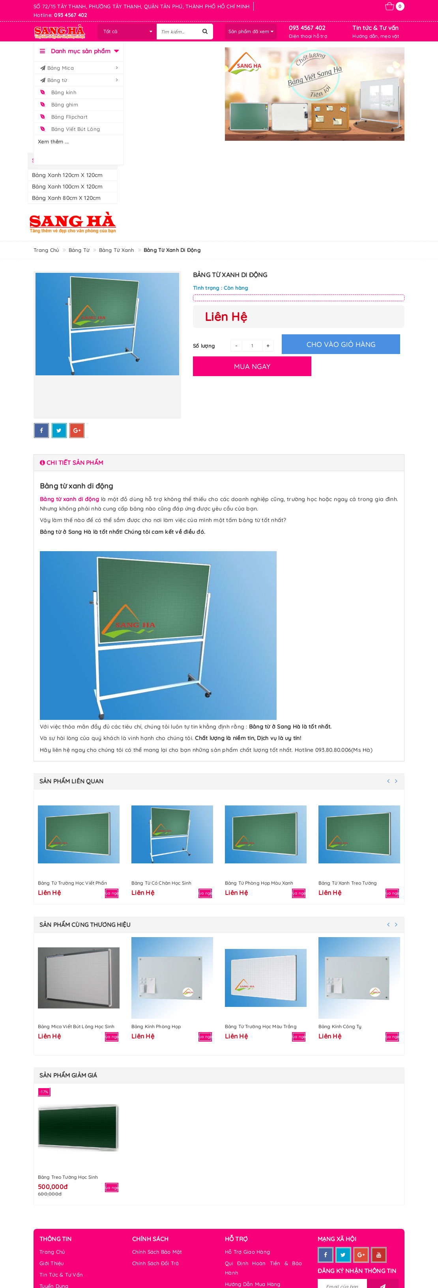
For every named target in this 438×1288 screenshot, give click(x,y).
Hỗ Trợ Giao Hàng (247, 1252)
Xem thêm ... (53, 141)
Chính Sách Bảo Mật (157, 1252)
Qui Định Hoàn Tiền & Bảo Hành (263, 1268)
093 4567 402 (307, 28)
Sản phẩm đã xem (250, 31)
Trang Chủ (52, 1252)
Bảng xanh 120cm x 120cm (67, 175)
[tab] (219, 463)
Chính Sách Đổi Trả (155, 1263)
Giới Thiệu (51, 1263)
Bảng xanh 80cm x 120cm (66, 197)
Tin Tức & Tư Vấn (61, 1274)
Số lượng (204, 346)
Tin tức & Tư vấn (375, 28)
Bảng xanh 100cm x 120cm (67, 186)
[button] (219, 463)
